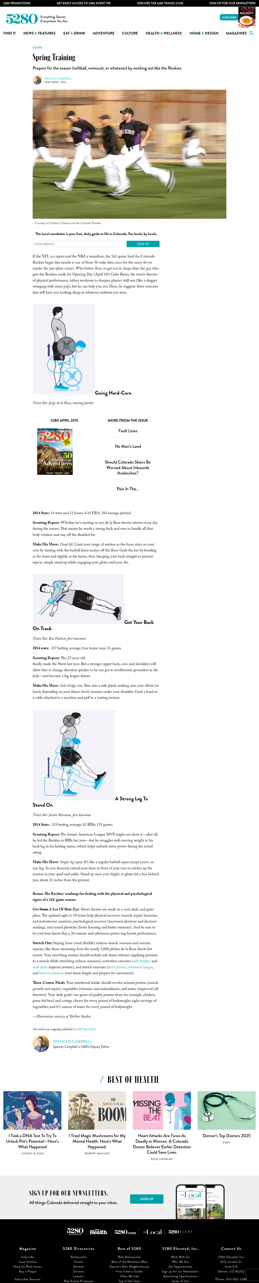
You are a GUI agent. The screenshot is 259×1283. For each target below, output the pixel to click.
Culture (130, 33)
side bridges (142, 961)
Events (78, 1262)
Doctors (78, 1271)
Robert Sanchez (97, 1153)
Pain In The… (128, 489)
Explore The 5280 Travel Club (160, 3)
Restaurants (79, 1257)
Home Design (204, 33)
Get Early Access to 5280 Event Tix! (84, 3)
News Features (39, 33)
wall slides (40, 968)
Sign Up (143, 244)
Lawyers (78, 1276)
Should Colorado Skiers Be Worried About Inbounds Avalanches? (128, 467)
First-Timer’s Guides (129, 1271)
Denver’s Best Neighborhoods (129, 1266)
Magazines (236, 33)
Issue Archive (28, 1262)
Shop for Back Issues (28, 1266)
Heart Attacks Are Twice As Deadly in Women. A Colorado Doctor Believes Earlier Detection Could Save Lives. (162, 1143)
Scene (37, 48)
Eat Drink (74, 33)
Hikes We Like (129, 1276)
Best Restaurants (129, 1257)
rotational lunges (140, 968)
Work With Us (180, 1257)
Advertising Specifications (180, 1276)
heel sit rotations (51, 973)
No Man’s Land (128, 446)
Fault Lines (127, 431)
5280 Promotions (16, 3)
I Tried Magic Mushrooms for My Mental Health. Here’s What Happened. (97, 1141)
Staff (227, 1142)
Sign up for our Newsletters (180, 1271)
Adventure (103, 33)
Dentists (78, 1266)
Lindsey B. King (32, 1153)
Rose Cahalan (162, 1159)
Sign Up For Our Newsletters (232, 3)
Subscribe (229, 17)
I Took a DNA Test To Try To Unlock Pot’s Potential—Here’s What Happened (32, 1141)
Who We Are (180, 1262)
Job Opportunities (180, 1266)
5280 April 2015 (55, 82)
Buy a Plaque (28, 1271)
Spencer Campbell (58, 78)
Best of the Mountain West (129, 1262)
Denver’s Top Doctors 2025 (227, 1135)
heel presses (117, 968)
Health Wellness (164, 33)
